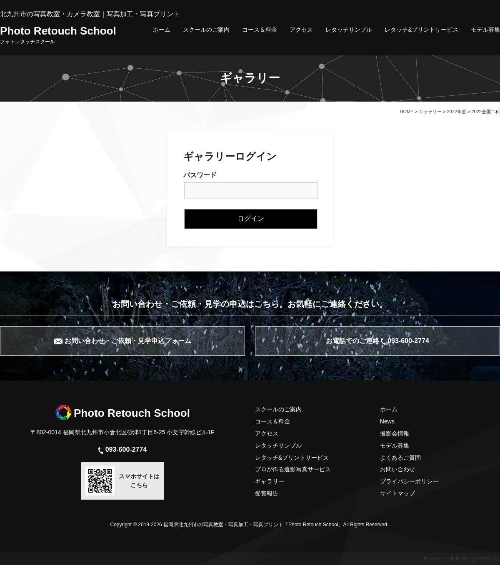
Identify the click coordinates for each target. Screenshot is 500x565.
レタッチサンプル (348, 29)
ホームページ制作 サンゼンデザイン (460, 558)
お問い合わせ (397, 469)
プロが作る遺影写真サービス (293, 469)
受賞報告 (266, 493)
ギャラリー (269, 481)
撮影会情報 (394, 433)
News (387, 421)
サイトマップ (397, 493)
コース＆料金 (259, 29)
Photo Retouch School (58, 35)
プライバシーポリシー (409, 481)
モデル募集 (485, 29)
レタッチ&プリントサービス (421, 29)
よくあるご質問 (400, 457)
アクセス (301, 29)
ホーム (161, 29)
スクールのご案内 (206, 29)
